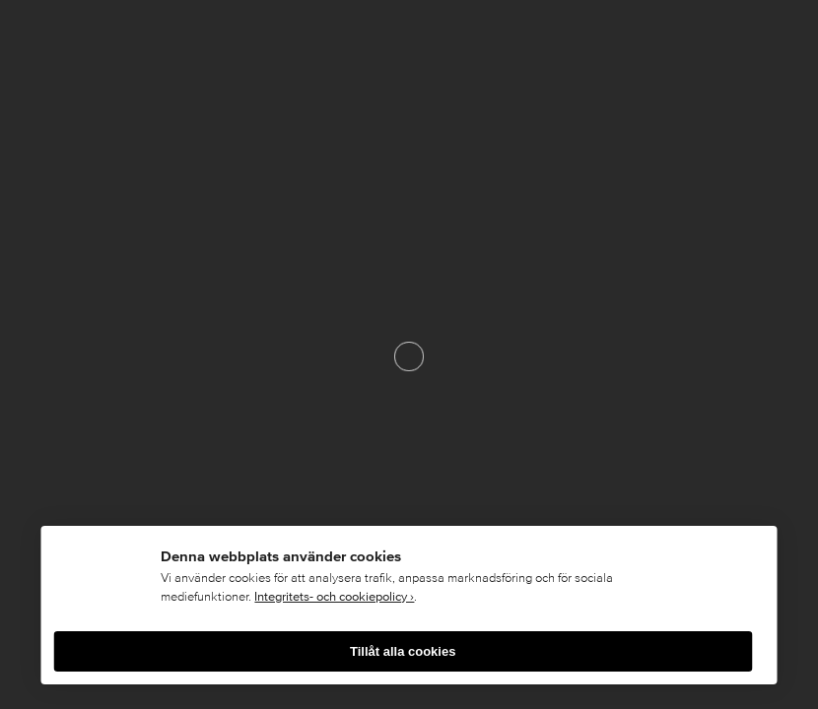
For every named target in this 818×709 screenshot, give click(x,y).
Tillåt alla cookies (402, 651)
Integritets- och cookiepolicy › (334, 596)
